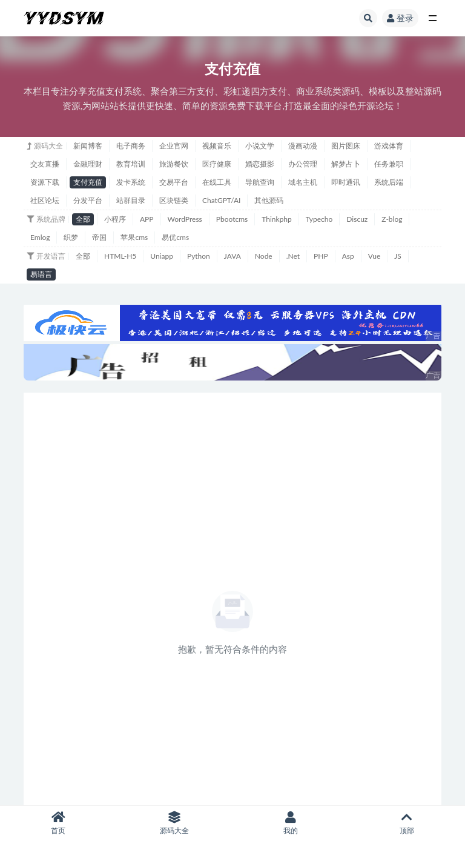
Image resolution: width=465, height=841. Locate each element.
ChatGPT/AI (221, 200)
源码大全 (174, 823)
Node (263, 256)
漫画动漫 (302, 145)
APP (147, 219)
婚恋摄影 (259, 163)
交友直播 (44, 163)
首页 (58, 823)
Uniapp (161, 256)
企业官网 (173, 145)
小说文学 (259, 145)
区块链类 (173, 200)
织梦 (71, 237)
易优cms (175, 237)
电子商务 (130, 145)
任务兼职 (388, 163)
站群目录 (130, 200)
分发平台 (87, 200)
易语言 (41, 274)
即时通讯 (345, 182)
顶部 (407, 823)
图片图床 (345, 145)
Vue (374, 256)
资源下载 (44, 182)
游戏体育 (388, 145)
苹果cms (134, 237)
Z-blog (391, 219)
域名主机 (302, 182)
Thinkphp (277, 219)
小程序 (115, 219)
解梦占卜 (345, 163)
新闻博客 (87, 145)
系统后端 (388, 182)
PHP (321, 256)
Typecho (319, 219)
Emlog (40, 237)
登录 (400, 18)
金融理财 (87, 163)
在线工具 (216, 182)
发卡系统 (130, 182)
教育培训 (130, 163)
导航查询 (259, 182)
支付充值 (87, 182)
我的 (290, 823)
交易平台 (173, 182)
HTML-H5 (120, 256)
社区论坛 (44, 200)
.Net (293, 256)
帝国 (99, 237)
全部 (83, 219)
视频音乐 (216, 145)
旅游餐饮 (173, 163)
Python (198, 256)
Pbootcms (232, 219)
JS (397, 256)
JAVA (232, 256)
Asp (348, 256)
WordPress (185, 219)
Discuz (357, 219)
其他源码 (268, 200)
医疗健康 (216, 163)
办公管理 (302, 163)
